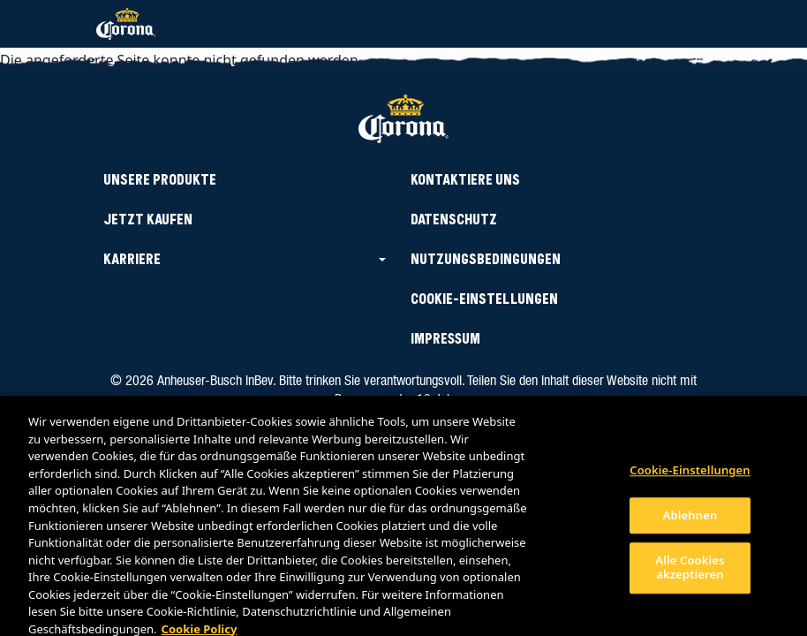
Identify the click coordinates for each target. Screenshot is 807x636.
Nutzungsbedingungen (486, 259)
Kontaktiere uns (465, 179)
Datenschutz (454, 219)
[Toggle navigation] (687, 24)
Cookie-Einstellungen (690, 476)
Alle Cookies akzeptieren (689, 573)
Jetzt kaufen (147, 219)
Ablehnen (690, 520)
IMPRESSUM (445, 338)
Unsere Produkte (159, 179)
